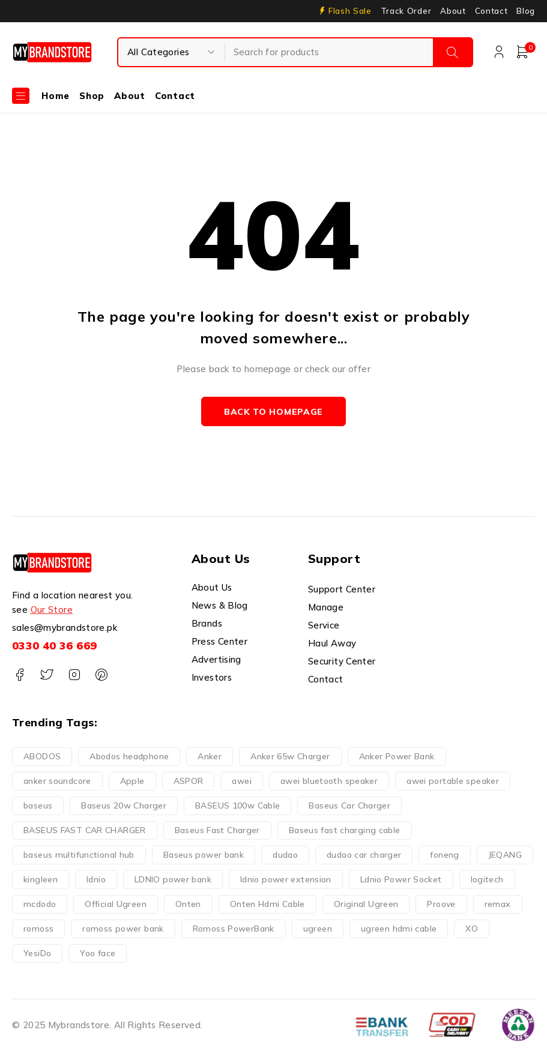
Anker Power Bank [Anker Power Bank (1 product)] (397, 756)
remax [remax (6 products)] (498, 904)
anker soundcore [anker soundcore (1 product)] (57, 780)
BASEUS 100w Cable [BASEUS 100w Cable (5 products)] (237, 805)
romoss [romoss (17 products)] (38, 928)
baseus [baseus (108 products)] (37, 805)
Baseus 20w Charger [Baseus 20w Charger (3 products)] (123, 805)
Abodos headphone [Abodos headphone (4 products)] (129, 756)
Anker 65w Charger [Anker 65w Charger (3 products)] (290, 756)
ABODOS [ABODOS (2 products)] (42, 756)
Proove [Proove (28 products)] (441, 904)
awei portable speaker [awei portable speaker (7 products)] (452, 780)
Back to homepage (273, 411)
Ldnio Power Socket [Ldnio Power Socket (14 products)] (401, 879)
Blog (525, 11)
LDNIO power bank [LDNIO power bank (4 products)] (172, 879)
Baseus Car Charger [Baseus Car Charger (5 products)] (349, 805)
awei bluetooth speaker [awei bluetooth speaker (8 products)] (329, 780)
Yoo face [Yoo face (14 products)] (97, 953)
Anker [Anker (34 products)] (210, 756)
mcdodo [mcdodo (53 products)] (39, 904)
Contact (491, 11)
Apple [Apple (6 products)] (132, 780)
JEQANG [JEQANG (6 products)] (505, 854)
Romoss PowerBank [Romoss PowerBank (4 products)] (233, 928)
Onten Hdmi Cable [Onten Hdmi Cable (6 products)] (267, 904)
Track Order (406, 11)
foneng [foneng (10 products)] (444, 854)
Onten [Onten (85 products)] (188, 904)
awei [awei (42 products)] (242, 780)
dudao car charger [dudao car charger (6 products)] (364, 854)
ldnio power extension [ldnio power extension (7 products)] (285, 879)
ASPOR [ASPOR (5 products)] (189, 780)
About (452, 11)
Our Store (52, 610)
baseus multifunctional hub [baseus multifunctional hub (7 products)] (78, 854)
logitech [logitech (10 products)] (487, 879)
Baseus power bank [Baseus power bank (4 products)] (203, 854)
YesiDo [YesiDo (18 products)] (37, 953)
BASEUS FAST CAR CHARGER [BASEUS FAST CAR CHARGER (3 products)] (84, 830)
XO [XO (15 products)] (471, 928)
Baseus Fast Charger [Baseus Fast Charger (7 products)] (217, 830)
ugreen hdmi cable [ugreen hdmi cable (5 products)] (399, 928)
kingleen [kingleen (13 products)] (40, 879)
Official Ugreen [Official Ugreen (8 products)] (116, 904)
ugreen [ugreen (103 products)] (317, 928)
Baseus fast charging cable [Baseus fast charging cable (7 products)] (344, 830)
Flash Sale (350, 11)
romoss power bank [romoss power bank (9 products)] (122, 928)
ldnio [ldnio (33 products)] (96, 879)
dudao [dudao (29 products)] (285, 854)
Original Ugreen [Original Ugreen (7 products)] (366, 904)
